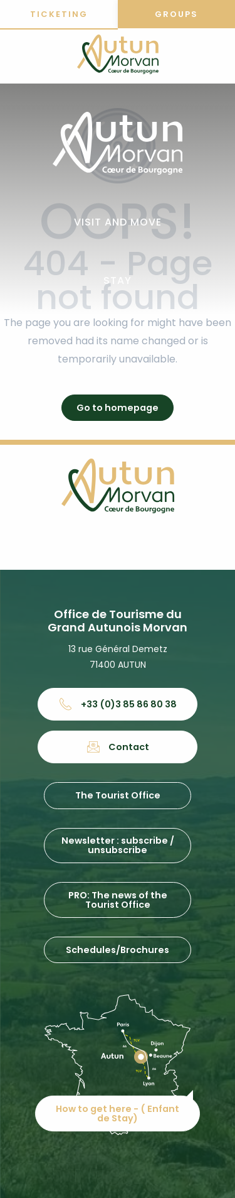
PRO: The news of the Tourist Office (117, 899)
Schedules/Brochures (117, 950)
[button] (118, 222)
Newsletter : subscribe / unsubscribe (117, 845)
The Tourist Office (117, 795)
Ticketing (59, 14)
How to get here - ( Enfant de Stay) (117, 1113)
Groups (176, 14)
